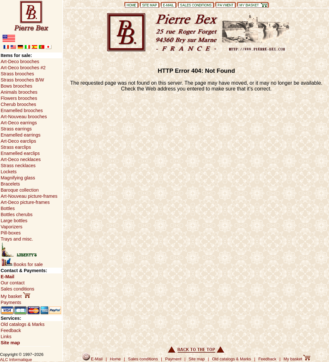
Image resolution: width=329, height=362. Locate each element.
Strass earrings (16, 128)
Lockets (9, 171)
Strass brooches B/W (22, 79)
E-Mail (7, 276)
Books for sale (22, 264)
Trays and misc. (17, 239)
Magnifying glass (18, 177)
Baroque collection (20, 190)
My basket (15, 296)
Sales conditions (17, 288)
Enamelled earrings (20, 135)
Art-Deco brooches (20, 61)
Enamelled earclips (20, 153)
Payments (11, 302)
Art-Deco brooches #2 (23, 67)
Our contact (12, 282)
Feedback (11, 330)
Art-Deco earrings (19, 122)
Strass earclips (16, 147)
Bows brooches (16, 86)
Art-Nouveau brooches (24, 116)
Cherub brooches (18, 104)
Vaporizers (11, 226)
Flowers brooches (19, 98)
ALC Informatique (16, 359)
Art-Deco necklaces (21, 159)
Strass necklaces (18, 165)
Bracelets (10, 183)
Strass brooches (17, 73)
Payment (173, 359)
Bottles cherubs (16, 214)
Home (115, 359)
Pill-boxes (11, 232)
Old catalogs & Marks (23, 324)
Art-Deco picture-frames (25, 202)
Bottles (8, 208)
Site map (10, 342)
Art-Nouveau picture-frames (29, 196)
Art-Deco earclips (18, 141)
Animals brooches (19, 92)
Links (6, 336)
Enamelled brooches (22, 110)
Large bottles (14, 220)
